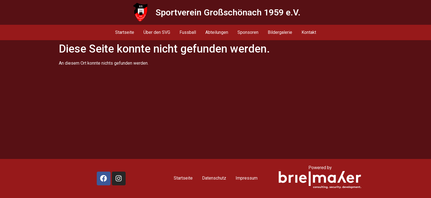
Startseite (124, 32)
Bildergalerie (280, 32)
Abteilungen (216, 32)
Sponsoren (247, 32)
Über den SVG (156, 32)
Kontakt (309, 32)
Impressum (247, 178)
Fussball (187, 32)
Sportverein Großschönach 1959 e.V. (228, 12)
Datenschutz (214, 178)
